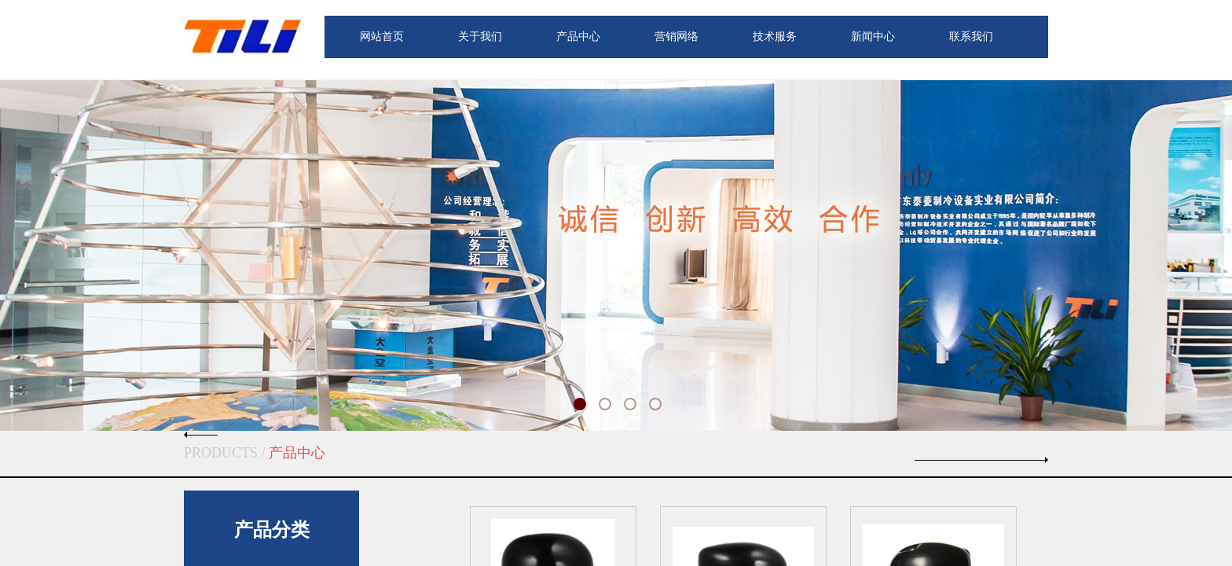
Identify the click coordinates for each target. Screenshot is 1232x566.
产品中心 (578, 36)
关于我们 (480, 36)
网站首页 (382, 36)
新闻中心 (873, 36)
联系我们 (971, 36)
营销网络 (676, 36)
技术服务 (775, 36)
